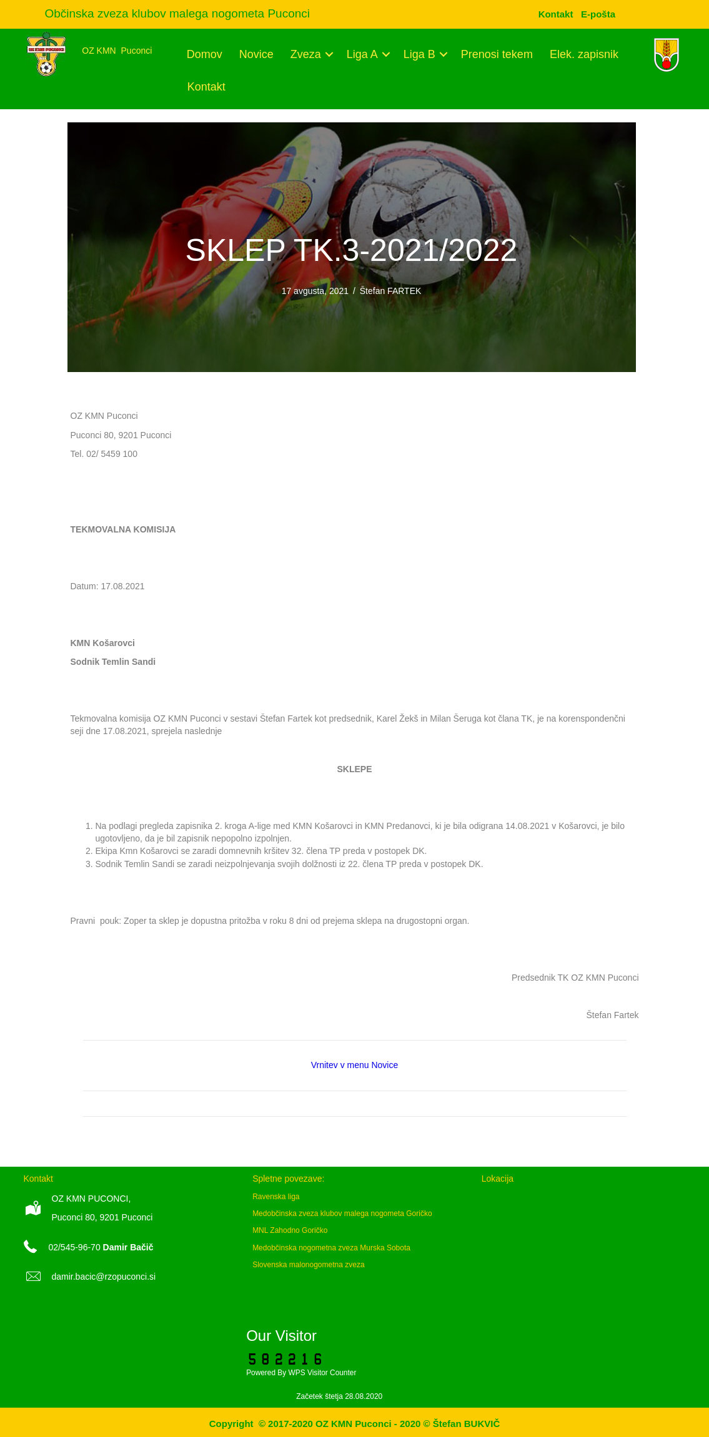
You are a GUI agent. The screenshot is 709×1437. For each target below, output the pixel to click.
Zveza (305, 54)
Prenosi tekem (497, 54)
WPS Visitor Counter (323, 1372)
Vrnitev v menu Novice (355, 1065)
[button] (329, 54)
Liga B (419, 54)
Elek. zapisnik (584, 54)
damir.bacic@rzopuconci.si (104, 1277)
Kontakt (206, 87)
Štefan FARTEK (391, 291)
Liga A (362, 54)
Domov (204, 54)
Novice (256, 54)
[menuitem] (598, 14)
